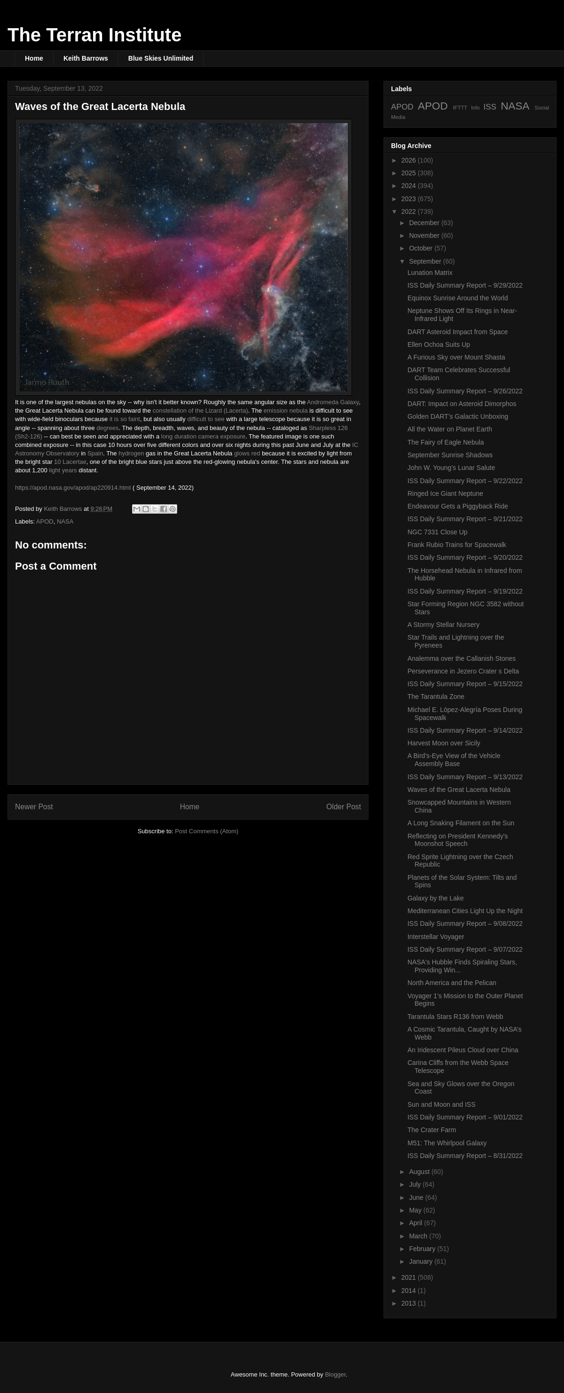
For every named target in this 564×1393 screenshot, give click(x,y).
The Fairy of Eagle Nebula (445, 442)
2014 (409, 1290)
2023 (409, 199)
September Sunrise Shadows (450, 455)
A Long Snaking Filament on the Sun (460, 823)
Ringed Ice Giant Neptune (445, 493)
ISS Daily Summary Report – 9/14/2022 (465, 730)
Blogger (335, 1374)
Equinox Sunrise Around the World (457, 298)
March (419, 1236)
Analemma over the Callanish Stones (461, 658)
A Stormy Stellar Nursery (443, 624)
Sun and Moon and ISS (441, 1104)
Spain (95, 453)
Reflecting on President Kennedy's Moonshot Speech (457, 840)
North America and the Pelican (451, 982)
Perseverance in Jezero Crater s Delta (463, 671)
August (420, 1171)
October (421, 248)
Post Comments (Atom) (206, 831)
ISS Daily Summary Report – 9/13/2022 (465, 777)
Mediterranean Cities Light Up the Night (465, 911)
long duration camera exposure (203, 436)
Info (475, 107)
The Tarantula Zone (435, 696)
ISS (490, 106)
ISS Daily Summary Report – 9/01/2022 (465, 1117)
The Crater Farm (431, 1130)
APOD (45, 521)
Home (34, 58)
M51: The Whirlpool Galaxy (447, 1143)
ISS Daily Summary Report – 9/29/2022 (465, 285)
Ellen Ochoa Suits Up (438, 344)
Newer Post (34, 807)
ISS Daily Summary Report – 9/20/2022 (465, 557)
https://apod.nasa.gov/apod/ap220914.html (73, 487)
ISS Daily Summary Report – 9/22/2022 (465, 481)
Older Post (343, 807)
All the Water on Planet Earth (449, 429)
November (425, 235)
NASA (65, 521)
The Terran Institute (94, 34)
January (421, 1261)
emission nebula (286, 410)
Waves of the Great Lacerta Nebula (458, 789)
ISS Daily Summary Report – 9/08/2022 (465, 923)
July (416, 1184)
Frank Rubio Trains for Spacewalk (456, 544)
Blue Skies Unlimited (160, 58)
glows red (247, 453)
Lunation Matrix (430, 272)
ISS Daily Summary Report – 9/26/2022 (465, 391)
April (416, 1223)
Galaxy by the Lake (435, 898)
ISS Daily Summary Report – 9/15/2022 (465, 684)
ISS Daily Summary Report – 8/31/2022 (465, 1155)
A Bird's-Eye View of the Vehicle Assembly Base (454, 759)
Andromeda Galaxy (333, 402)
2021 (409, 1277)
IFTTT (460, 107)
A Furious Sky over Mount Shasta (456, 357)
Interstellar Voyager (435, 936)
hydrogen (131, 453)
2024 (409, 185)
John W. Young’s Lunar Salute (451, 467)
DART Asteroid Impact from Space (457, 332)
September (426, 261)
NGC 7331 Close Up (437, 532)
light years (63, 470)
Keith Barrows (85, 58)
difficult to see (205, 419)
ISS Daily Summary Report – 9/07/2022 (465, 949)
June (417, 1197)
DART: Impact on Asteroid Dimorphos (462, 403)
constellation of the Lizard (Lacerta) (200, 410)
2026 (409, 160)
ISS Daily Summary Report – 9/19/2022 (465, 591)
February (423, 1248)
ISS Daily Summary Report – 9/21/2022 (465, 519)
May (416, 1210)
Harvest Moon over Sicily (443, 743)
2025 (409, 173)
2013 (409, 1303)
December (425, 223)
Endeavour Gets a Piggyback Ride (457, 506)
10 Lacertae (70, 461)
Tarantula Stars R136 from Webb (455, 1016)
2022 (409, 211)
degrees (107, 427)
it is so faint (125, 419)
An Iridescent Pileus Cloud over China (462, 1050)
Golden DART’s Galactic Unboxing (457, 416)
